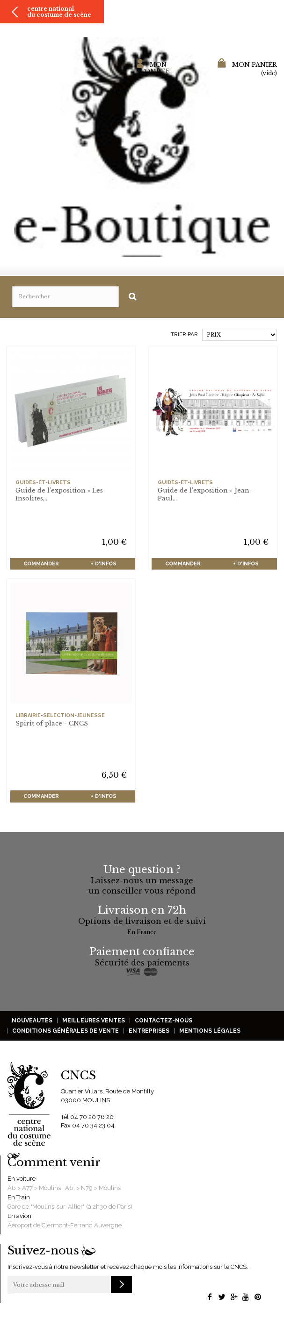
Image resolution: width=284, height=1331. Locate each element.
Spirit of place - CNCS (51, 723)
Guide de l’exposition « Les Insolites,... (59, 494)
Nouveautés (32, 1020)
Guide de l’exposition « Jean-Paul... (205, 494)
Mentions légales (209, 1031)
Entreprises (149, 1031)
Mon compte (155, 68)
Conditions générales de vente (65, 1031)
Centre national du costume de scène (59, 11)
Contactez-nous (163, 1020)
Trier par (184, 334)
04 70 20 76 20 (92, 1116)
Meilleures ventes (93, 1020)
